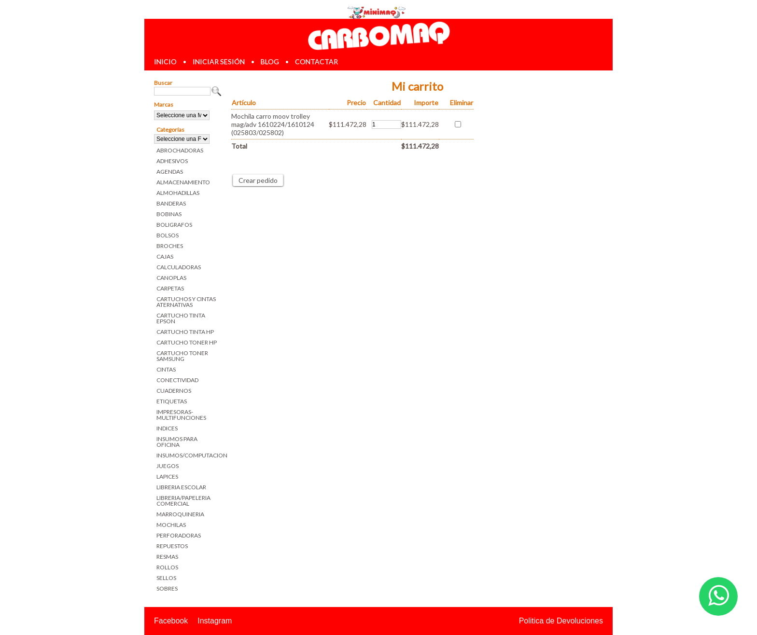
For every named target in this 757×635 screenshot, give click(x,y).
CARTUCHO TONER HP (186, 342)
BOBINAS (169, 214)
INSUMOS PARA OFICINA (176, 441)
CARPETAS (170, 288)
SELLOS (166, 577)
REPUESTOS (172, 546)
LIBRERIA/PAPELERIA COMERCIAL (183, 500)
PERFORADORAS (178, 535)
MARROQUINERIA (180, 514)
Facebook (171, 621)
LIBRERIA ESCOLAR (181, 487)
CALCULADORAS (178, 267)
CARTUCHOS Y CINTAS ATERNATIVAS (186, 301)
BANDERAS (171, 203)
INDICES (167, 428)
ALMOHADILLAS (177, 192)
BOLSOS (167, 235)
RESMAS (167, 556)
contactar (316, 61)
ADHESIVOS (172, 161)
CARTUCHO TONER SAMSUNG (182, 355)
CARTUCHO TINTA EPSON (180, 318)
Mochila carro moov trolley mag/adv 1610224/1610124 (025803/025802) (272, 124)
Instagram (214, 621)
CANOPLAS (171, 277)
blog (270, 61)
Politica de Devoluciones (561, 621)
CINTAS (166, 369)
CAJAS (164, 256)
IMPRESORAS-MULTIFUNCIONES (181, 414)
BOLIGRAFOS (174, 224)
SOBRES (167, 588)
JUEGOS (167, 465)
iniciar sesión (219, 61)
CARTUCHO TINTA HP (185, 331)
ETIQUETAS (171, 401)
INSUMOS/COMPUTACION (189, 455)
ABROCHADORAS (179, 150)
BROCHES (169, 245)
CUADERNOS (173, 390)
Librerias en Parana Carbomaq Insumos (378, 35)
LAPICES (167, 476)
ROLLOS (167, 567)
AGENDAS (169, 171)
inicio (165, 61)
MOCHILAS (171, 524)
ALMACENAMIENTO (183, 182)
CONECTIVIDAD (177, 380)
